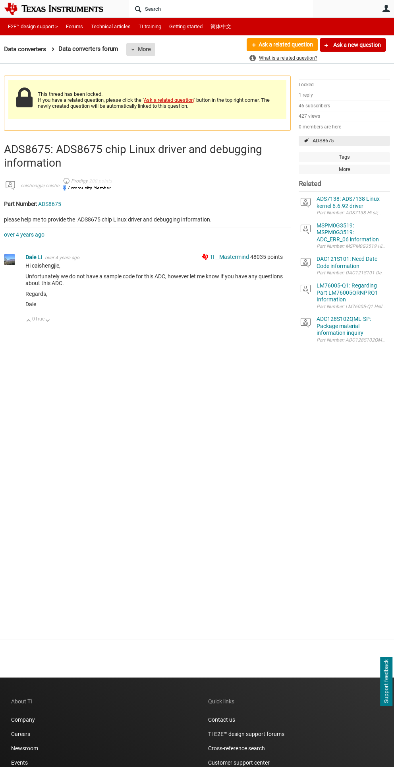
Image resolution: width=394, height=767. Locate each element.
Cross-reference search (236, 748)
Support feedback (386, 681)
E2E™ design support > (33, 26)
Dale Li (34, 257)
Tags (344, 157)
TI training (150, 26)
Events (19, 762)
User (386, 8)
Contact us (221, 720)
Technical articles (111, 26)
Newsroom (24, 748)
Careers (20, 734)
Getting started (186, 26)
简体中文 (221, 26)
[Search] (221, 8)
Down (47, 321)
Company (23, 720)
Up (28, 321)
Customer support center (239, 762)
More (144, 49)
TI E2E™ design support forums (246, 734)
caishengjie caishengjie (45, 185)
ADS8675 (323, 141)
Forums (74, 26)
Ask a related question (285, 45)
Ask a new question (356, 45)
